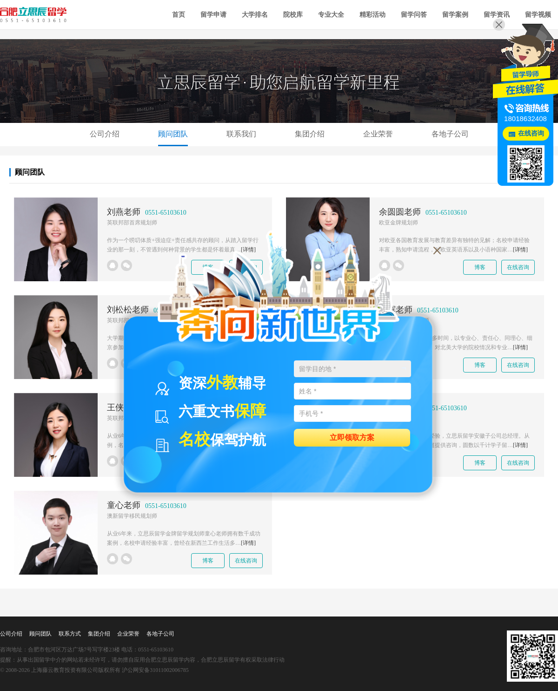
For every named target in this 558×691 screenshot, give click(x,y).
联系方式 (70, 633)
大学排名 (255, 14)
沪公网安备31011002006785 (155, 670)
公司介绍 (105, 134)
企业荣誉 (378, 134)
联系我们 (241, 134)
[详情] (520, 249)
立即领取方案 (352, 437)
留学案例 (455, 14)
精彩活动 (372, 14)
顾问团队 (173, 134)
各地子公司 (450, 134)
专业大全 (331, 14)
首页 (178, 14)
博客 (479, 267)
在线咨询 (518, 267)
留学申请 (213, 14)
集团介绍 (310, 134)
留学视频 (538, 14)
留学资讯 (497, 14)
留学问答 (414, 14)
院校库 (293, 14)
